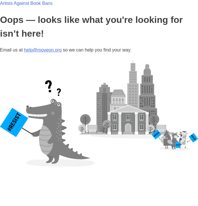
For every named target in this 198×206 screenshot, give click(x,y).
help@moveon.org (43, 49)
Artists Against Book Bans (26, 3)
